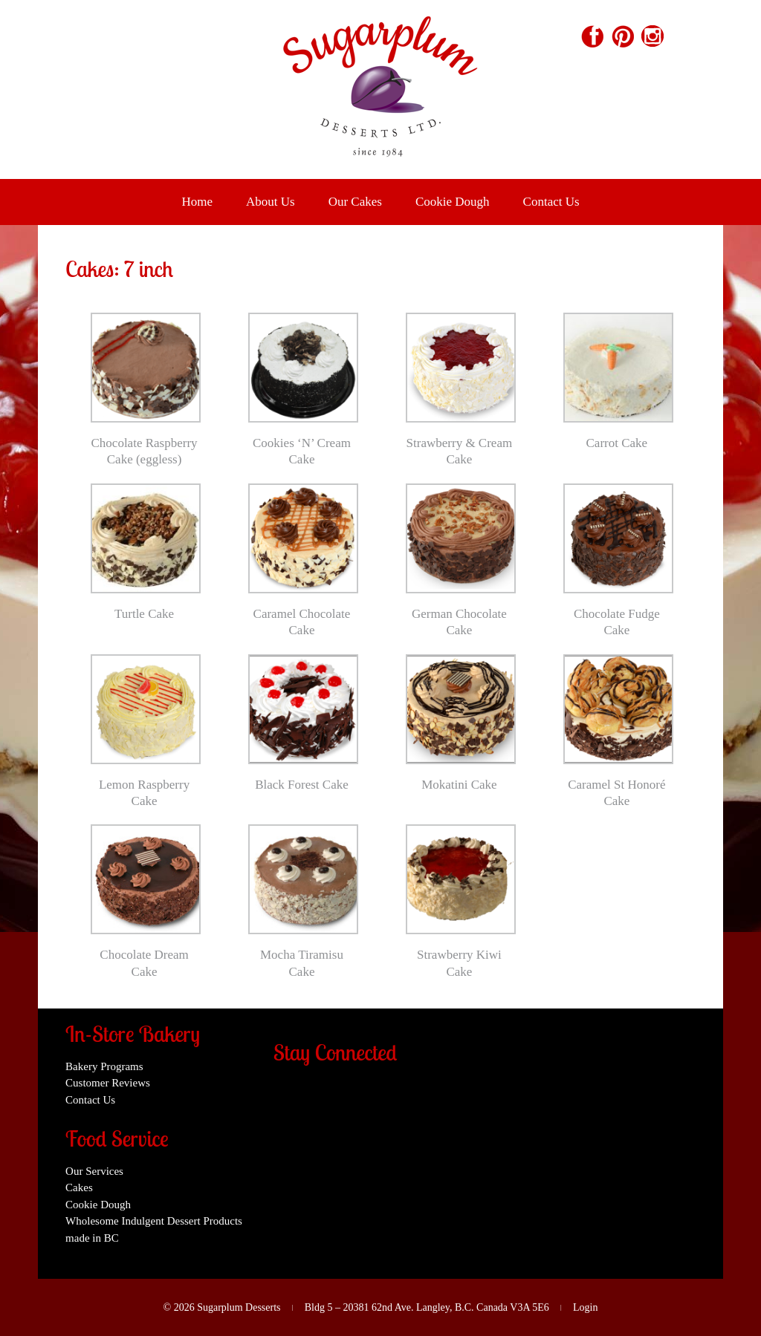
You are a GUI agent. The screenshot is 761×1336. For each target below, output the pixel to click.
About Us (270, 202)
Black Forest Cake (302, 785)
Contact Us (551, 202)
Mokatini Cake (459, 785)
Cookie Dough (452, 202)
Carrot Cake (617, 443)
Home (197, 202)
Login (585, 1307)
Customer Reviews (107, 1083)
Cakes (79, 1187)
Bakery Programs (104, 1066)
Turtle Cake (144, 614)
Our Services (94, 1171)
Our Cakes (355, 202)
